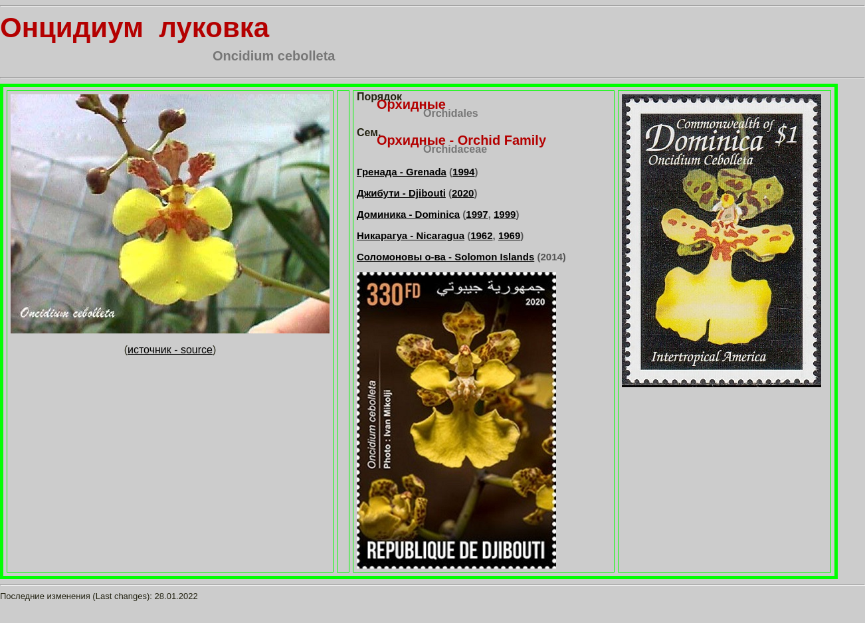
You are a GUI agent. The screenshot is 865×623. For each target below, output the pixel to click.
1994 (463, 171)
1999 (505, 214)
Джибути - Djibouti (401, 193)
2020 (463, 193)
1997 (477, 214)
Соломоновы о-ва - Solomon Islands (445, 256)
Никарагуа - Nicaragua (410, 235)
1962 (481, 235)
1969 (509, 235)
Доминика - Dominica (408, 214)
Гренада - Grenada (401, 171)
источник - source (170, 349)
